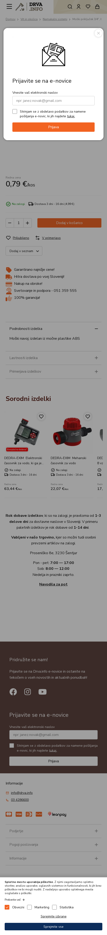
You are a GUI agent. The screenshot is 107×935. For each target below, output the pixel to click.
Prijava (53, 127)
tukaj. (71, 116)
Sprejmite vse (53, 926)
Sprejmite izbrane (54, 916)
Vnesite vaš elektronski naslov (35, 92)
